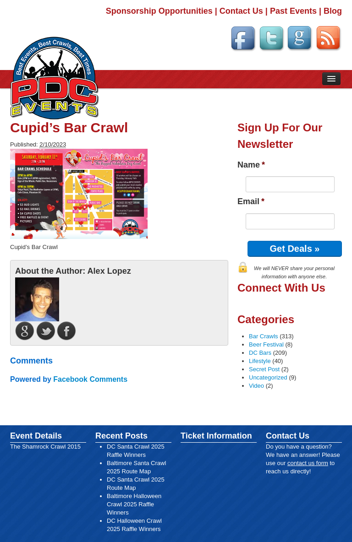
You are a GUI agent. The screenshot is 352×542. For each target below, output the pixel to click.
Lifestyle (260, 361)
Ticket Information (216, 435)
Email (250, 201)
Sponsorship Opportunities (159, 11)
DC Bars (260, 352)
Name (251, 164)
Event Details (36, 435)
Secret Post (264, 369)
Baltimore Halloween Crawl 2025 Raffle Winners (134, 504)
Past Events (293, 11)
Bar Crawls (263, 336)
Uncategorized (268, 377)
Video (256, 385)
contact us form (307, 463)
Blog (333, 11)
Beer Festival (266, 344)
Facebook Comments (90, 379)
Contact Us (241, 11)
